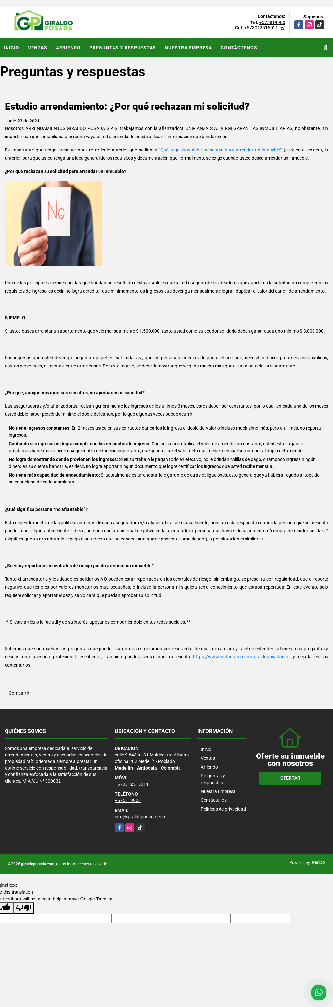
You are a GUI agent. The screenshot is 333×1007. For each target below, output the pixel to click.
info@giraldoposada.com (140, 816)
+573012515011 (261, 27)
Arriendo (68, 47)
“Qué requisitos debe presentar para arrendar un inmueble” (219, 149)
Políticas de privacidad (223, 809)
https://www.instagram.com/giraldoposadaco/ (241, 656)
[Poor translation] (23, 908)
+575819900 (272, 22)
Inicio (11, 47)
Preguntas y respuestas (122, 47)
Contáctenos (239, 47)
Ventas (37, 47)
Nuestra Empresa (188, 47)
